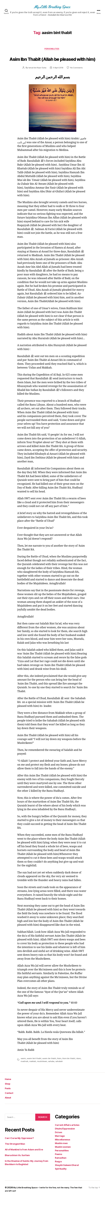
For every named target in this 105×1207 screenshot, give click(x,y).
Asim (59, 1068)
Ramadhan (60, 1167)
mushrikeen (42, 1070)
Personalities (52, 49)
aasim (23, 1068)
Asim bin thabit (69, 1068)
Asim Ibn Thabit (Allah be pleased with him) (52, 63)
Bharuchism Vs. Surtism (17, 1164)
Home (9, 1088)
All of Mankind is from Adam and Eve (24, 1159)
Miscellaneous (62, 1149)
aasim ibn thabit (50, 1068)
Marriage (60, 1145)
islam (79, 1068)
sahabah (59, 1070)
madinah (24, 1070)
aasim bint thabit (34, 1068)
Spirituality (61, 1178)
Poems (58, 1163)
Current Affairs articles (67, 1134)
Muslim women (63, 1156)
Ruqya (58, 1171)
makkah (32, 1070)
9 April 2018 (58, 77)
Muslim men (61, 1152)
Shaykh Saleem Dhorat (67, 1174)
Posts (9, 1097)
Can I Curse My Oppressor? (19, 1147)
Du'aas (58, 1141)
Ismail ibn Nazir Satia (37, 77)
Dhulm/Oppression (65, 1138)
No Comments (77, 77)
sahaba (52, 1070)
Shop (8, 1093)
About (9, 1107)
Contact (10, 1102)
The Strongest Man (15, 1153)
